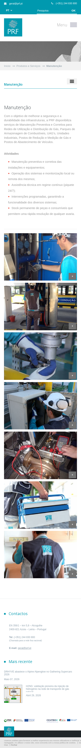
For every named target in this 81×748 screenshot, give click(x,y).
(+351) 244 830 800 (64, 3)
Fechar (14, 745)
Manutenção (54, 65)
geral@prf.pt (13, 3)
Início (7, 65)
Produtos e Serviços (28, 65)
